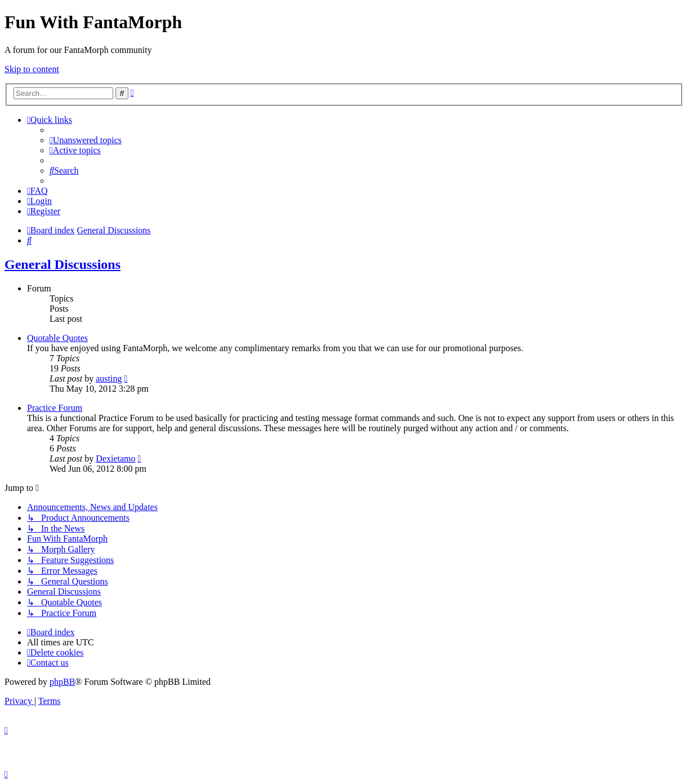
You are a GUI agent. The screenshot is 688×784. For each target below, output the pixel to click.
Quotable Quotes (57, 338)
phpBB (62, 681)
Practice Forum (54, 408)
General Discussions (62, 264)
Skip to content (32, 69)
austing (109, 378)
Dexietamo (115, 458)
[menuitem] (86, 140)
